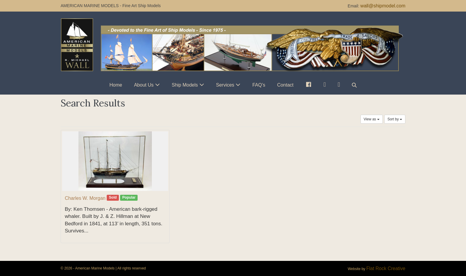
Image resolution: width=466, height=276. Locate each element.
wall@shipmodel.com (382, 5)
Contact (285, 84)
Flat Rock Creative (385, 268)
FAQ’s (258, 84)
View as (372, 119)
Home (115, 84)
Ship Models (185, 84)
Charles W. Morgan (85, 198)
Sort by (395, 119)
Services (225, 84)
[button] (354, 85)
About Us (144, 84)
